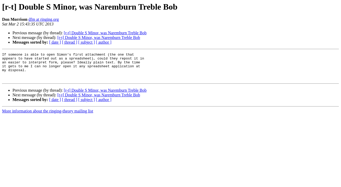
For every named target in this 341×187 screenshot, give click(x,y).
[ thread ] (69, 42)
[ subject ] (86, 42)
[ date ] (55, 42)
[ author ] (104, 42)
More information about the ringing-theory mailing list (47, 116)
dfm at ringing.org (43, 19)
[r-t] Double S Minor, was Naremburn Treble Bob (105, 33)
